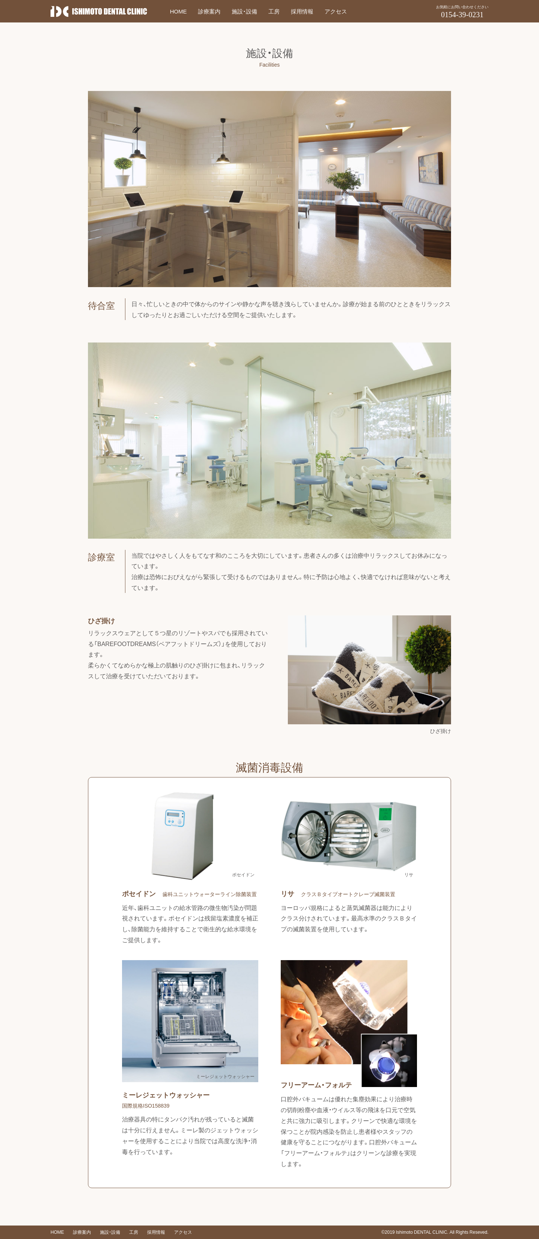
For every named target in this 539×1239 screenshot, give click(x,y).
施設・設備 (244, 11)
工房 (274, 11)
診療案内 (209, 11)
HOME (178, 11)
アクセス (336, 11)
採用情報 (302, 11)
